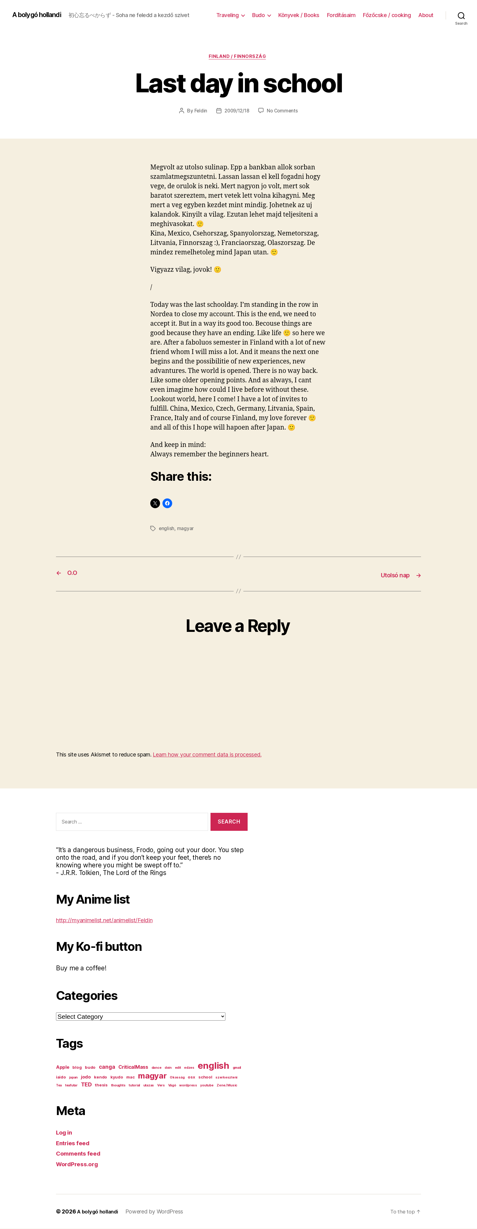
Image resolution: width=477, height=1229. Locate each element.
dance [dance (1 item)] (156, 1068)
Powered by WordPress (159, 1212)
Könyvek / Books (298, 15)
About (425, 15)
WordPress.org (79, 1164)
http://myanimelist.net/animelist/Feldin (112, 920)
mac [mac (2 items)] (130, 1077)
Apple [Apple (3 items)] (62, 1067)
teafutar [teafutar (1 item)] (71, 1086)
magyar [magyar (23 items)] (152, 1076)
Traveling (227, 15)
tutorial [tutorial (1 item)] (134, 1086)
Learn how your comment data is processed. (207, 754)
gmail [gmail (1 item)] (237, 1068)
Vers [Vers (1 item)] (161, 1086)
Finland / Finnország (238, 57)
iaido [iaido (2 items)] (61, 1077)
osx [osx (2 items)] (191, 1077)
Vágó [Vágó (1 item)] (172, 1086)
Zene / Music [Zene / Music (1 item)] (227, 1086)
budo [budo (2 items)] (90, 1067)
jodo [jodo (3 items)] (86, 1077)
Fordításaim (341, 15)
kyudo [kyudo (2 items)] (116, 1077)
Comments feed (80, 1153)
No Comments (283, 112)
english (167, 529)
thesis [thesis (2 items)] (101, 1085)
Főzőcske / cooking (387, 15)
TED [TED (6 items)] (86, 1084)
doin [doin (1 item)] (168, 1068)
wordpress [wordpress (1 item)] (188, 1086)
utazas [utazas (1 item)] (148, 1086)
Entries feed (74, 1143)
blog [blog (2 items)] (77, 1067)
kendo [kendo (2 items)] (100, 1077)
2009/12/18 (236, 112)
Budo (258, 15)
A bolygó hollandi (40, 15)
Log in (65, 1132)
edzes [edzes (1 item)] (189, 1068)
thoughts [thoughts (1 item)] (118, 1086)
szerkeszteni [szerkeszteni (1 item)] (226, 1078)
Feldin (199, 112)
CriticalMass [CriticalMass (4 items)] (133, 1067)
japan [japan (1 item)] (73, 1078)
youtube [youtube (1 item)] (206, 1086)
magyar (185, 529)
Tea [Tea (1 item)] (59, 1086)
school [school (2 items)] (205, 1077)
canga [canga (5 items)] (107, 1067)
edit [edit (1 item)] (178, 1068)
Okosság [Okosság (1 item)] (177, 1078)
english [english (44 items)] (213, 1066)
